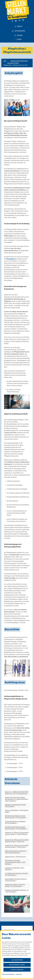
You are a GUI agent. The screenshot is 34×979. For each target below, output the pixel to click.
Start (5, 61)
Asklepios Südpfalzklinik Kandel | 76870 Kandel (15, 805)
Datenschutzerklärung (8, 974)
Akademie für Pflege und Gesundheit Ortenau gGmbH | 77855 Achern (16, 846)
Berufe (18, 26)
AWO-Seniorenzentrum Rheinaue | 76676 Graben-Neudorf (16, 852)
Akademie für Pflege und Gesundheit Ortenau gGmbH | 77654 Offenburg (16, 834)
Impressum (19, 974)
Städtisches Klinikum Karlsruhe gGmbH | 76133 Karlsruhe (15, 885)
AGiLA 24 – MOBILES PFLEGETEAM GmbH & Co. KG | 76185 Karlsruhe (17, 793)
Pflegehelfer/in (11, 259)
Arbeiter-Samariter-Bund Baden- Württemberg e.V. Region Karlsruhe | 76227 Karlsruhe (16, 799)
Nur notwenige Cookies (17, 965)
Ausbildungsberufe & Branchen (19, 61)
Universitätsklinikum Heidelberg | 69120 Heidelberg (15, 822)
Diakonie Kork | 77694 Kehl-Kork (16, 857)
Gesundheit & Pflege (13, 63)
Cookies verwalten (17, 969)
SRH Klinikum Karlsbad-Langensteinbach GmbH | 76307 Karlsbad (15, 862)
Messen (18, 35)
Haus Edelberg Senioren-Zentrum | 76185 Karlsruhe (16, 880)
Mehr (18, 39)
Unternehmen (18, 31)
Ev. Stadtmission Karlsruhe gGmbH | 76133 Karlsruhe (16, 874)
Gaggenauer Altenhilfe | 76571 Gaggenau (14, 869)
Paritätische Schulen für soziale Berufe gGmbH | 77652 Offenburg (16, 828)
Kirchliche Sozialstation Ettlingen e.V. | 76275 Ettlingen (17, 891)
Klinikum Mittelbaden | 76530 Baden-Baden (17, 811)
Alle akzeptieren (17, 960)
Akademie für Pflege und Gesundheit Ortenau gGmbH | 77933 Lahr (16, 841)
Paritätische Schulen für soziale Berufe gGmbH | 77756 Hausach (16, 817)
